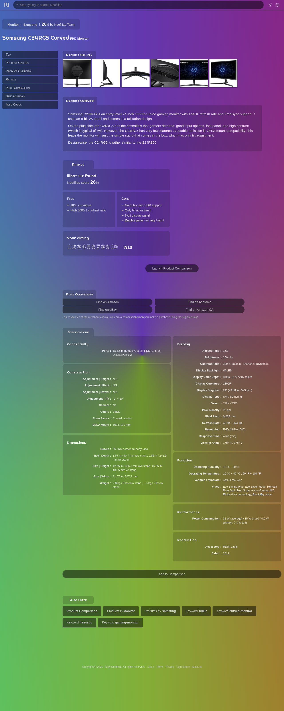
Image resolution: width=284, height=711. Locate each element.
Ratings (11, 79)
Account (197, 666)
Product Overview (18, 71)
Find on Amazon (107, 302)
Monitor (13, 24)
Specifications (15, 96)
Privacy (170, 666)
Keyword (196, 611)
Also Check (14, 104)
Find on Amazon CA (199, 309)
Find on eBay (107, 309)
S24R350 (149, 142)
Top (8, 54)
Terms (160, 666)
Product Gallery (17, 62)
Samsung (30, 24)
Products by (160, 611)
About (150, 666)
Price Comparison (18, 88)
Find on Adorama (199, 302)
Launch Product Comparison (171, 268)
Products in (121, 611)
